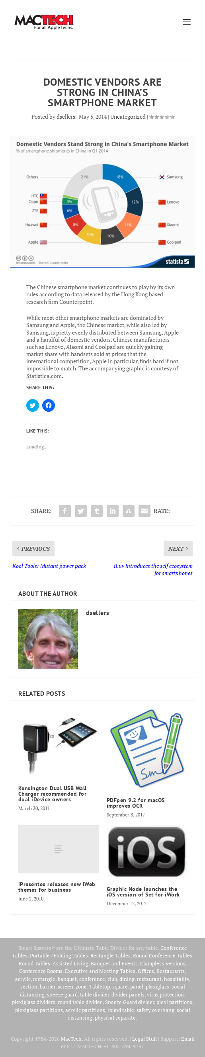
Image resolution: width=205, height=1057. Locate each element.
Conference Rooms (40, 971)
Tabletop (99, 986)
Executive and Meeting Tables (100, 971)
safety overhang (155, 1010)
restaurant (149, 979)
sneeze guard (62, 994)
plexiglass (157, 986)
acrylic (23, 979)
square (120, 986)
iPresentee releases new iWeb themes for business (57, 887)
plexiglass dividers (33, 1002)
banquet (67, 979)
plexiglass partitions (39, 1010)
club (112, 979)
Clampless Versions (162, 963)
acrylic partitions (85, 1010)
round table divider (80, 1002)
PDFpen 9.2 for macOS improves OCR (136, 803)
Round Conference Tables (162, 955)
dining (127, 979)
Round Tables (34, 963)
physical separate (115, 1017)
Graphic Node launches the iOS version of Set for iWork (143, 891)
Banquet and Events (114, 963)
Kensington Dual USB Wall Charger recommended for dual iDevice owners (52, 794)
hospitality (176, 979)
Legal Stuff (144, 1038)
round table (120, 1010)
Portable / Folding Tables (59, 955)
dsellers (66, 116)
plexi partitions (174, 1002)
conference (92, 979)
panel (136, 986)
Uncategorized (128, 116)
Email (188, 1038)
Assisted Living (70, 963)
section (28, 986)
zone (81, 986)
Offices (146, 971)
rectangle (44, 979)
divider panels (127, 994)
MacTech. (72, 1038)
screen (65, 986)
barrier (47, 986)
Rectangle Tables (110, 955)
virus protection (165, 994)
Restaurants (170, 971)
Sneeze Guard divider (129, 1002)
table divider (94, 994)
